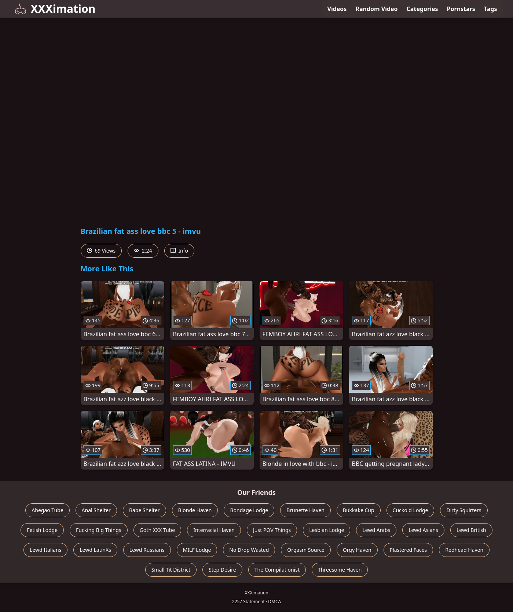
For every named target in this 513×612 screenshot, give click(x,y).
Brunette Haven (305, 510)
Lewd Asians (423, 529)
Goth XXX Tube (157, 529)
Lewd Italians (45, 549)
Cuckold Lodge (410, 510)
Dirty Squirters (463, 510)
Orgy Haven (357, 549)
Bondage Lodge (249, 510)
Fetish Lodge (42, 529)
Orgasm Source (305, 549)
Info (179, 250)
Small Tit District (170, 569)
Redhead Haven (464, 549)
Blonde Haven (195, 510)
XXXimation (55, 8)
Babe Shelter (144, 510)
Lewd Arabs (376, 529)
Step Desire (222, 569)
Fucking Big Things (98, 529)
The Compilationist (277, 569)
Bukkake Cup (358, 510)
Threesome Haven (340, 569)
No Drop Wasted (249, 549)
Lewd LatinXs (95, 549)
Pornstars (461, 9)
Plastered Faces (408, 549)
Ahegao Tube (47, 510)
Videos (337, 9)
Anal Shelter (96, 510)
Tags (490, 9)
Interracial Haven (214, 529)
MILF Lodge (197, 549)
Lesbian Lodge (326, 529)
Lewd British (471, 529)
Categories (422, 9)
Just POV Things (272, 529)
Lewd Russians (147, 549)
